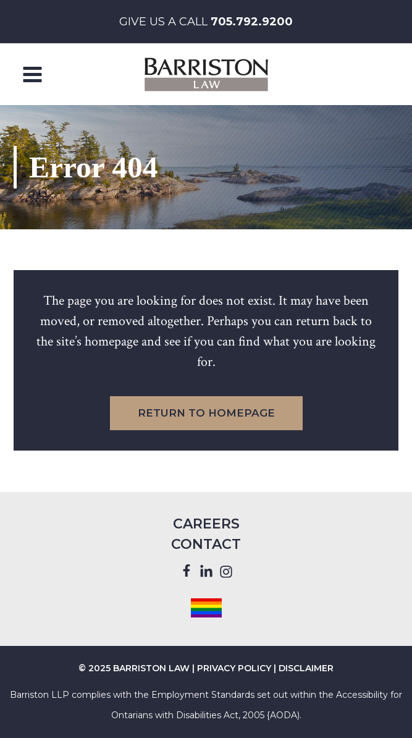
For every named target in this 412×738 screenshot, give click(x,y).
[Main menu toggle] (32, 74)
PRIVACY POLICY (234, 668)
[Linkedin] (206, 572)
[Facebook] (186, 571)
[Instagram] (226, 572)
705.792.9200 (252, 21)
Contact (206, 544)
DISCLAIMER (306, 668)
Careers (206, 523)
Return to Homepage (206, 413)
